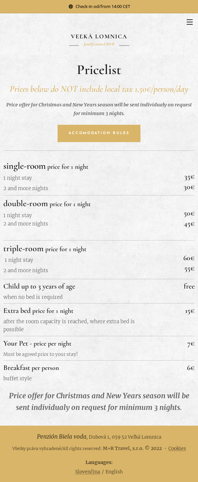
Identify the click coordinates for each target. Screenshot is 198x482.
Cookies (177, 448)
